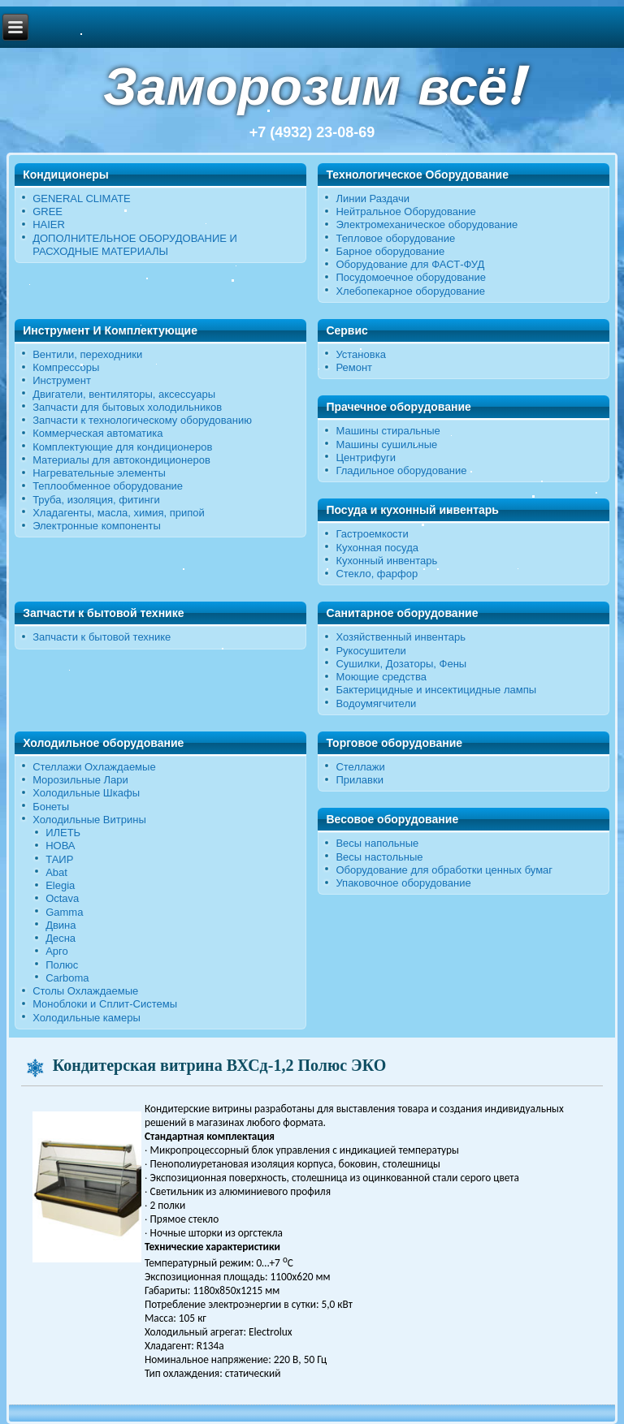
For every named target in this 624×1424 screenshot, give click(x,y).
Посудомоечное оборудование (410, 277)
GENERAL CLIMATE (81, 198)
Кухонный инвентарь (386, 560)
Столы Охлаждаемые (85, 991)
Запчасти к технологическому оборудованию (142, 420)
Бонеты (50, 806)
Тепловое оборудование (395, 238)
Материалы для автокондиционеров (121, 460)
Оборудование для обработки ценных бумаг (444, 870)
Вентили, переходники (87, 354)
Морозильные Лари (80, 780)
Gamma (64, 912)
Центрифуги (366, 457)
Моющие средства (381, 677)
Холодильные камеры (86, 1018)
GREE (47, 211)
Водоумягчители (376, 703)
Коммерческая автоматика (97, 433)
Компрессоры (65, 367)
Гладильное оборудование (401, 470)
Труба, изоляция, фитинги (96, 500)
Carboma (67, 978)
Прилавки (360, 780)
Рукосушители (370, 651)
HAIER (48, 224)
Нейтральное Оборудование (405, 211)
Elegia (60, 885)
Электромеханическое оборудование (427, 224)
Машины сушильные (386, 444)
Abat (56, 872)
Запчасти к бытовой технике (101, 637)
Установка (360, 354)
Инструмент (61, 380)
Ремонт (354, 367)
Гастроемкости (372, 534)
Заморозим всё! (312, 86)
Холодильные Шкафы (86, 793)
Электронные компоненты (96, 526)
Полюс (62, 965)
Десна (61, 938)
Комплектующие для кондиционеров (122, 447)
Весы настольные (379, 857)
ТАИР (59, 859)
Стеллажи (360, 767)
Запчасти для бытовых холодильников (127, 407)
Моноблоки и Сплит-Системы (104, 1004)
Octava (62, 898)
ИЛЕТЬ (63, 832)
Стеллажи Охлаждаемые (94, 767)
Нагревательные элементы (99, 473)
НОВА (60, 845)
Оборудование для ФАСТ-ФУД (410, 264)
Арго (57, 951)
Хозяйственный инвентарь (401, 637)
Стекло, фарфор (377, 573)
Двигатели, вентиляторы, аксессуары (123, 394)
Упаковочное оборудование (403, 883)
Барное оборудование (390, 251)
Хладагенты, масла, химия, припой (118, 513)
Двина (61, 925)
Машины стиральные (388, 431)
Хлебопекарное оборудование (410, 291)
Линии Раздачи (373, 198)
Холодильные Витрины (89, 819)
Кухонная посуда (377, 548)
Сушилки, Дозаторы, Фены (401, 664)
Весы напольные (377, 843)
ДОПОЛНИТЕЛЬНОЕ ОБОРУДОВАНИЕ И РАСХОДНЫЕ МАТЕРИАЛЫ (134, 244)
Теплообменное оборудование (107, 486)
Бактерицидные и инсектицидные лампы (436, 690)
